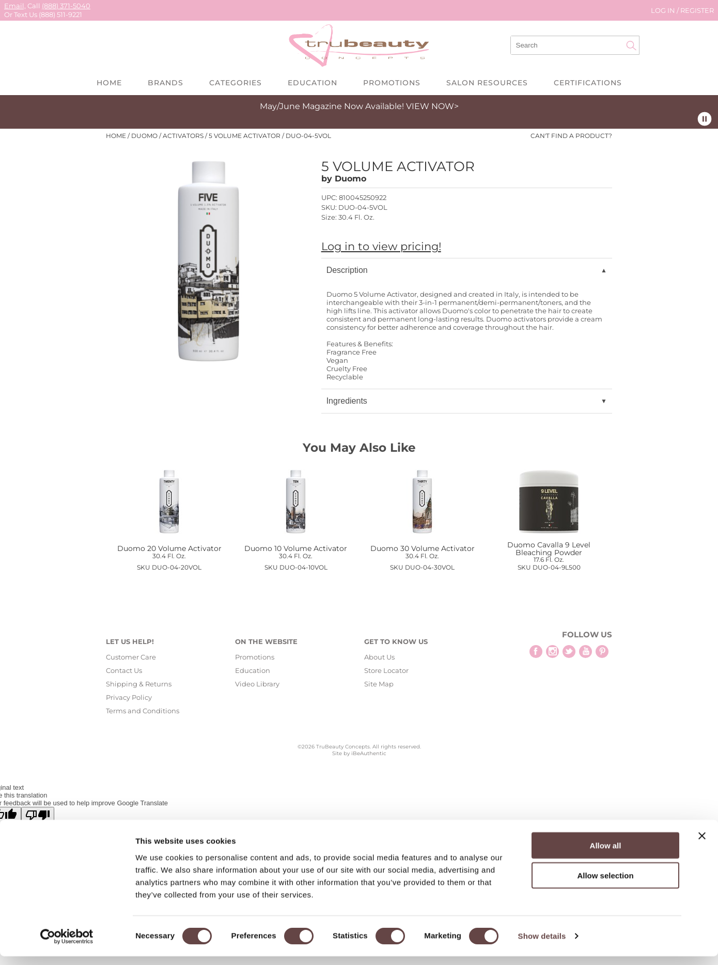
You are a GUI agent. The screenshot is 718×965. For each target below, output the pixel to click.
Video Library (257, 684)
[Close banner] (702, 844)
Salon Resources (487, 82)
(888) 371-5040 (66, 6)
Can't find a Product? (571, 136)
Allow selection (605, 884)
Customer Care (131, 657)
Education (312, 82)
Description (347, 270)
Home (109, 82)
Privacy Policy (129, 697)
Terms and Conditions (142, 711)
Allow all (605, 853)
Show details (542, 944)
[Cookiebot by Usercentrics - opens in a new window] (67, 945)
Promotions (391, 82)
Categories (235, 82)
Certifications (588, 82)
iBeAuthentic (368, 753)
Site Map (379, 684)
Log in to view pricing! (381, 246)
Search (631, 45)
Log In (664, 10)
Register (697, 10)
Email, (15, 6)
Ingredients (346, 400)
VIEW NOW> (432, 106)
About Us (379, 657)
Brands (165, 82)
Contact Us (124, 670)
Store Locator (386, 670)
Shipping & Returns (138, 684)
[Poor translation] (37, 815)
